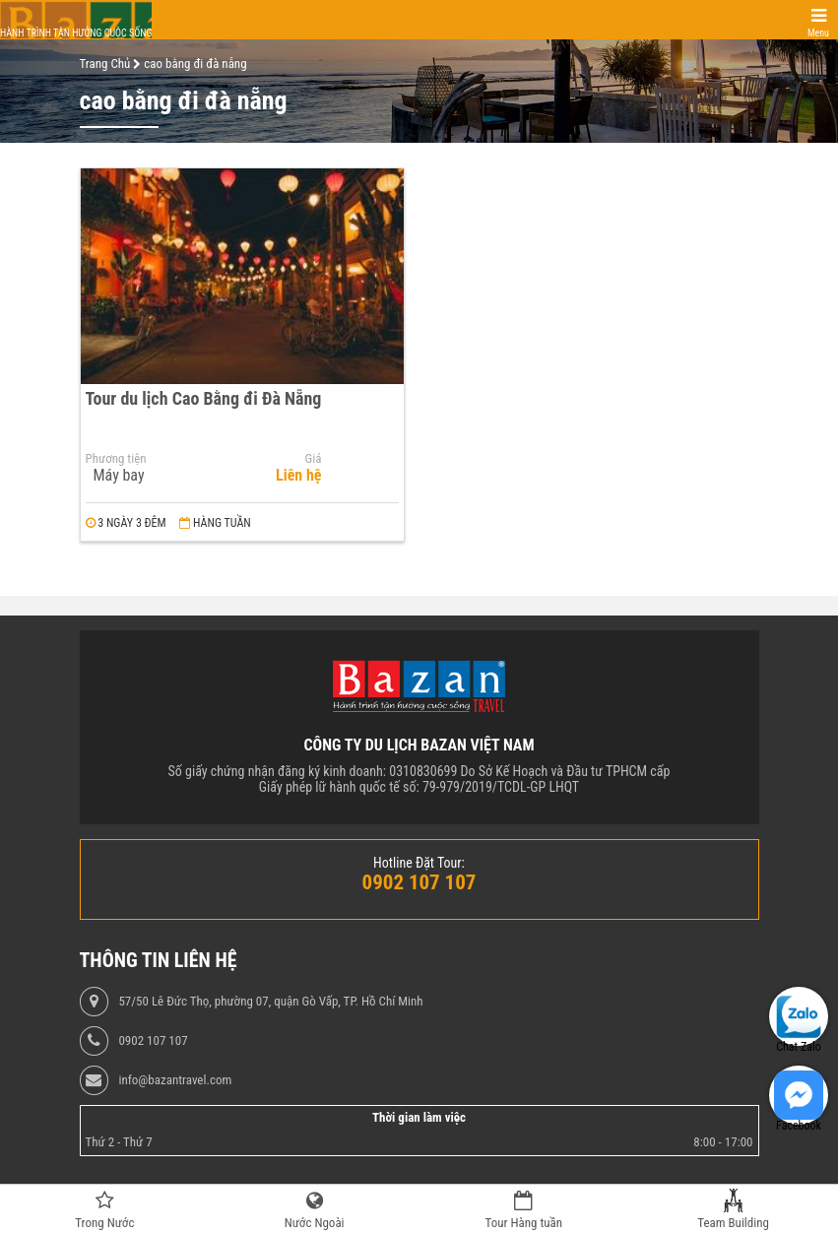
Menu (818, 33)
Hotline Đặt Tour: (419, 863)
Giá (313, 459)
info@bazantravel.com (174, 1080)
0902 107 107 (152, 1041)
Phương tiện (116, 459)
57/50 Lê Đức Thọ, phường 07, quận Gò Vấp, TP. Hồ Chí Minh (270, 1001)
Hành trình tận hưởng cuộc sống (76, 33)
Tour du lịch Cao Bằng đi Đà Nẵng (204, 398)
